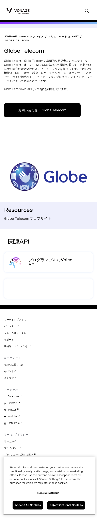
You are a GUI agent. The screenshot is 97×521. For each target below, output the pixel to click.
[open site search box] (86, 11)
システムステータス (15, 333)
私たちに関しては (13, 364)
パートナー (10, 326)
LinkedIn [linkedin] (12, 403)
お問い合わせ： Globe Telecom (42, 110)
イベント (9, 371)
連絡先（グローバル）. (16, 346)
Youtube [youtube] (12, 416)
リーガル (9, 441)
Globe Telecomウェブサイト (27, 218)
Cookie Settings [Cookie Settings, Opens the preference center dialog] (48, 493)
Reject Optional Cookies (66, 505)
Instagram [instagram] (14, 423)
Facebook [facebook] (13, 396)
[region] (49, 486)
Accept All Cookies (28, 505)
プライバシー (11, 448)
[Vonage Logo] (18, 11)
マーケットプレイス (15, 319)
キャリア (9, 378)
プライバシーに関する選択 (18, 454)
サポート (9, 339)
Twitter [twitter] (12, 409)
